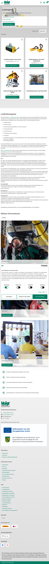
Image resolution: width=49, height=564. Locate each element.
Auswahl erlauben (24, 296)
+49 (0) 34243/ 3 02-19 (8, 414)
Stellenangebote (5, 472)
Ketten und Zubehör (6, 499)
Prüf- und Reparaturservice (8, 474)
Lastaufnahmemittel (6, 508)
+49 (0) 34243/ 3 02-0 (8, 412)
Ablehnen (9, 296)
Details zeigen (41, 292)
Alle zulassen (40, 296)
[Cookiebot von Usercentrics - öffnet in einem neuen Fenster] (42, 266)
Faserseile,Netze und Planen (8, 497)
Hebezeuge (4, 504)
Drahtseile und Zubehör (7, 491)
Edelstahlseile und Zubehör (8, 493)
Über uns (4, 466)
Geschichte (4, 468)
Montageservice (5, 476)
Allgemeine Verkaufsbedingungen (9, 457)
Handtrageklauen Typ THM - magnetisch (37, 60)
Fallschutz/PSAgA (6, 501)
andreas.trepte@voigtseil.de (9, 21)
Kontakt (4, 480)
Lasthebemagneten (14, 117)
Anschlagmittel (5, 487)
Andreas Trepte (11, 17)
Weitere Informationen (11, 65)
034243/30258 (8, 19)
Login (3, 518)
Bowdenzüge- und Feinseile (8, 495)
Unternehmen (5, 464)
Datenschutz (5, 453)
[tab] (4, 217)
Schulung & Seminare (7, 478)
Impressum (4, 455)
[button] (22, 39)
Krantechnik (5, 506)
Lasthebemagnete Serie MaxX (12, 59)
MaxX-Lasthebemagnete (6, 150)
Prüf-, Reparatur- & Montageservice (10, 510)
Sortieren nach (35, 31)
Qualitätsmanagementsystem (9, 470)
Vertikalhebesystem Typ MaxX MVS (36, 91)
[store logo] (7, 2)
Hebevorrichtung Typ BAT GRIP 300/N (12, 91)
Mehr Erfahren (6, 315)
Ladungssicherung (6, 502)
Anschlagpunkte (5, 489)
